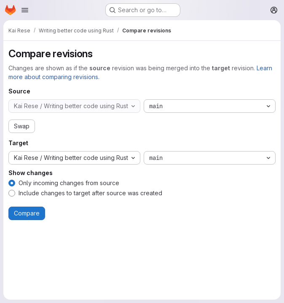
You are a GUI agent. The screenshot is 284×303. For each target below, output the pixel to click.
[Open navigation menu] (25, 10)
